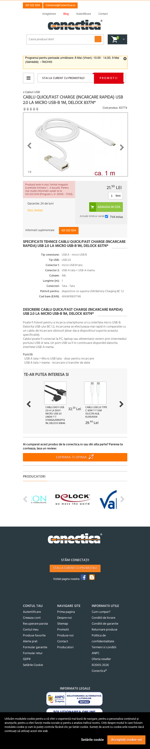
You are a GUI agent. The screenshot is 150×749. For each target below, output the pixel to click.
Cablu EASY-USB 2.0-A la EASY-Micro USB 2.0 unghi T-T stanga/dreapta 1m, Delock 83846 (55, 415)
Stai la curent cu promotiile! (63, 78)
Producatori (65, 647)
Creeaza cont (32, 618)
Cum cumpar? (101, 612)
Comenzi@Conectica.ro (60, 5)
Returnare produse (104, 629)
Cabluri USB (31, 92)
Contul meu (31, 629)
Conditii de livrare (103, 618)
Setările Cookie (33, 665)
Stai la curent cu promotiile (75, 568)
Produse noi (65, 635)
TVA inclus (116, 217)
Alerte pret (30, 641)
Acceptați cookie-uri (126, 740)
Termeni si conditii (104, 647)
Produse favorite (34, 635)
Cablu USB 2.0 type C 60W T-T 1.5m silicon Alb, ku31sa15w (96, 412)
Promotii (109, 78)
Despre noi (64, 618)
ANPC (95, 653)
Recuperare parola (35, 623)
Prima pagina (66, 612)
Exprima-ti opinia (71, 458)
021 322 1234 (32, 5)
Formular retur (33, 653)
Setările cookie (92, 740)
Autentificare (32, 612)
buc (118, 195)
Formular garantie (35, 647)
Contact (62, 641)
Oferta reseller (101, 659)
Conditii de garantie (105, 623)
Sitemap (62, 623)
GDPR (27, 659)
